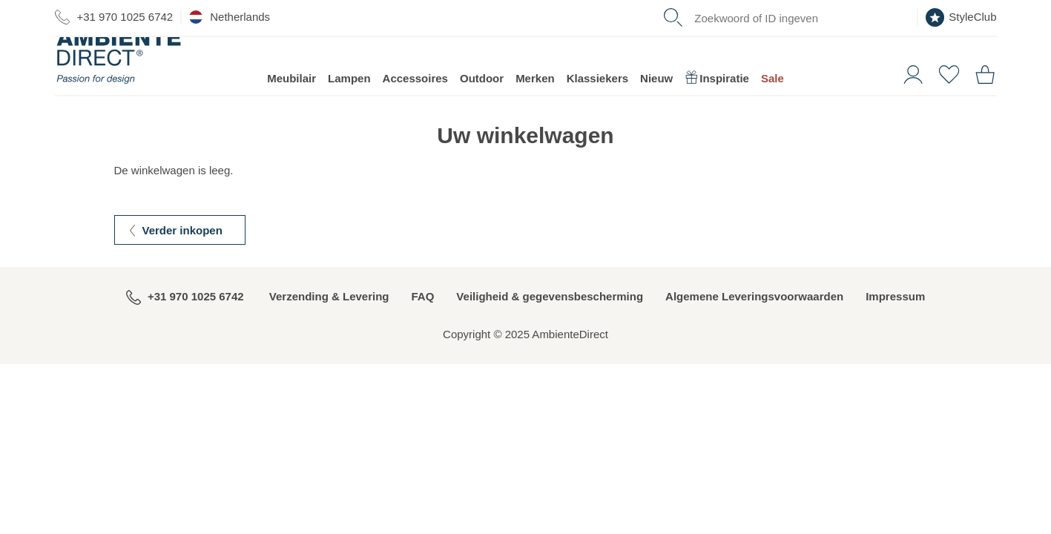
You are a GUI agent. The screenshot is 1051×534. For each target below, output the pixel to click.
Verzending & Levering (329, 315)
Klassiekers (597, 96)
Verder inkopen (182, 249)
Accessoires (415, 96)
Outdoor (482, 96)
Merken (535, 96)
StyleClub (961, 17)
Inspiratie (717, 96)
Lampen (349, 96)
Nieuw (656, 96)
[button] (907, 91)
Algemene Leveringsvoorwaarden (754, 315)
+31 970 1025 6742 (114, 17)
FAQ (423, 315)
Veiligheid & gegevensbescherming (549, 315)
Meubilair (291, 96)
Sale (772, 96)
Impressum (895, 315)
